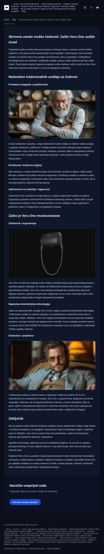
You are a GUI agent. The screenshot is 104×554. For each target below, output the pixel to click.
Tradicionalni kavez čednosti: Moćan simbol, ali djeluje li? (60, 531)
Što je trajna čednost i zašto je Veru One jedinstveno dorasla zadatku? (50, 533)
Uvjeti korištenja (53, 548)
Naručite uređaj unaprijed (25, 502)
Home (6, 20)
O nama (15, 529)
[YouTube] (97, 7)
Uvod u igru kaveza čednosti (26, 4)
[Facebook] (91, 7)
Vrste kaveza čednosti (51, 4)
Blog (24, 11)
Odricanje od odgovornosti (15, 548)
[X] (85, 7)
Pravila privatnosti (36, 548)
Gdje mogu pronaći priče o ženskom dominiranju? (36, 538)
